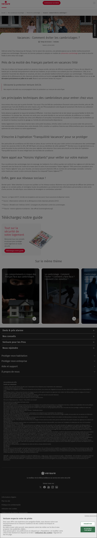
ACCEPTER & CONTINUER (88, 531)
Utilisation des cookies (43, 535)
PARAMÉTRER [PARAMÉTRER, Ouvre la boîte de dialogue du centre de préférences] (88, 526)
